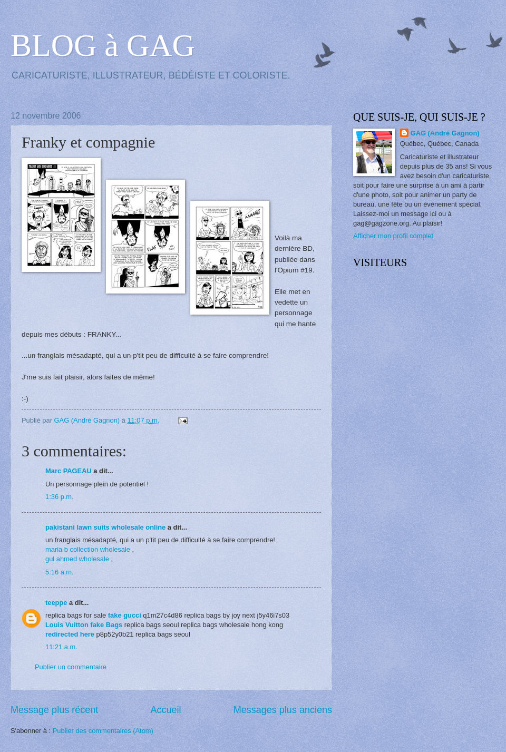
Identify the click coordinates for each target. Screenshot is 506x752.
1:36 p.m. (59, 497)
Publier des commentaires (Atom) (103, 731)
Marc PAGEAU (68, 471)
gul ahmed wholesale (77, 559)
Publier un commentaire (70, 667)
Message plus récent (54, 710)
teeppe (56, 603)
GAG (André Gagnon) (445, 133)
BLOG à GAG (103, 45)
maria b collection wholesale (87, 549)
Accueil (165, 710)
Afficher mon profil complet (393, 236)
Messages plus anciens (282, 710)
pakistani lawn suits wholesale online (105, 527)
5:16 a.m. (59, 572)
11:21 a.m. (61, 647)
